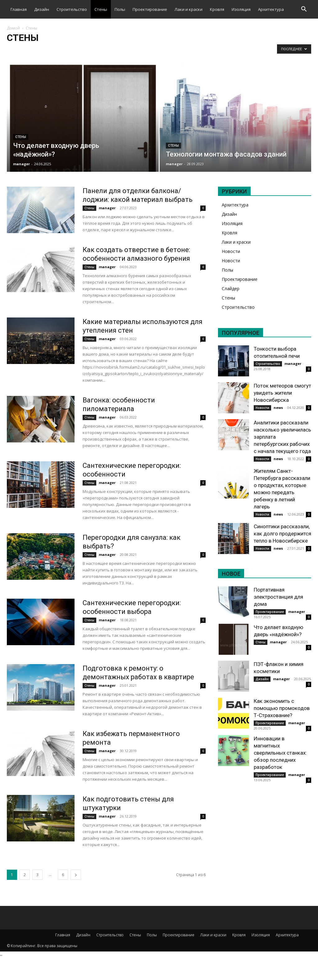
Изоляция (241, 9)
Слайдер (230, 288)
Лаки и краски (188, 9)
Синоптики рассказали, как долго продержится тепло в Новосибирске (282, 533)
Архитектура (271, 9)
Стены (100, 9)
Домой (13, 28)
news (278, 407)
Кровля (217, 9)
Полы (120, 9)
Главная (19, 9)
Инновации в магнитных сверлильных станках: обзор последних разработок (280, 752)
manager (21, 164)
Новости (231, 251)
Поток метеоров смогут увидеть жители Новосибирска (282, 393)
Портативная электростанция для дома (278, 597)
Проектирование (150, 9)
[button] (303, 10)
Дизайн (41, 9)
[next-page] (75, 875)
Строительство (72, 9)
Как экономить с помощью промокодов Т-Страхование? (282, 708)
